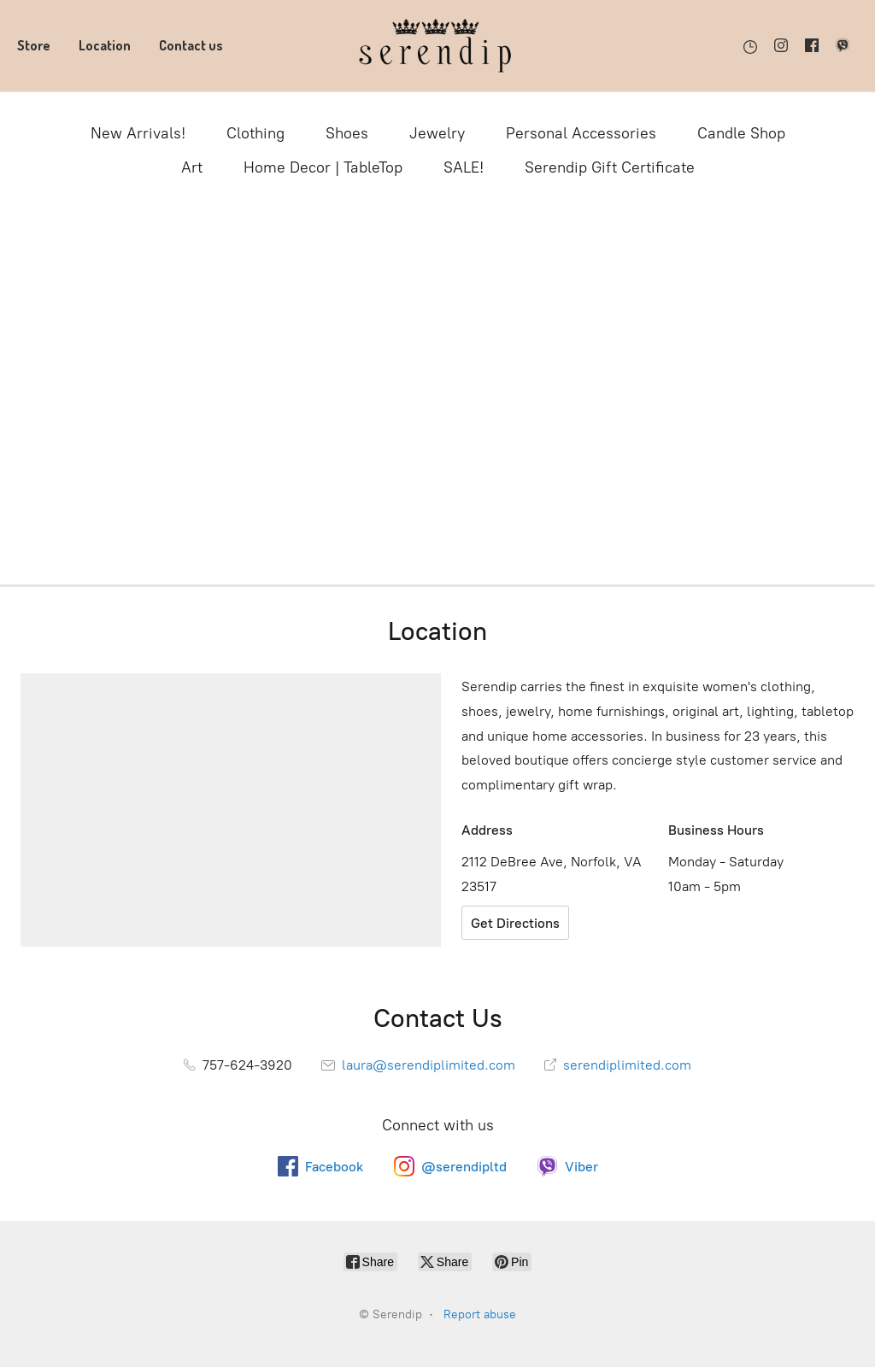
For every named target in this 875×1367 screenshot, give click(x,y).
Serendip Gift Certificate (610, 167)
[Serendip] (437, 46)
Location (105, 45)
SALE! (463, 167)
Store (33, 45)
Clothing (255, 133)
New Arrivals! (138, 133)
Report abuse (479, 1314)
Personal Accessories (581, 133)
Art (192, 167)
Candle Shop (741, 133)
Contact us (191, 45)
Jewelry (437, 133)
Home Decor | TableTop (323, 167)
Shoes (347, 133)
